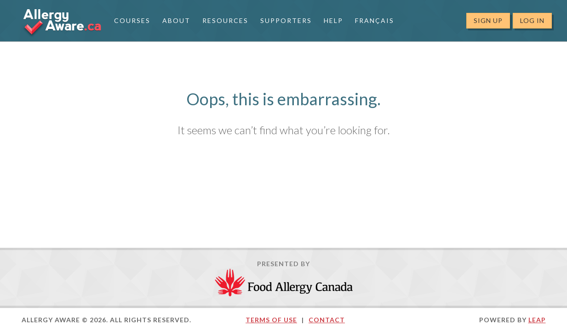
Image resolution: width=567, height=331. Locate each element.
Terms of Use (271, 320)
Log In (532, 20)
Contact (327, 320)
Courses (132, 20)
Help (333, 20)
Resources (225, 20)
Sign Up (488, 20)
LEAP (537, 320)
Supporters (286, 20)
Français (374, 20)
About (176, 20)
